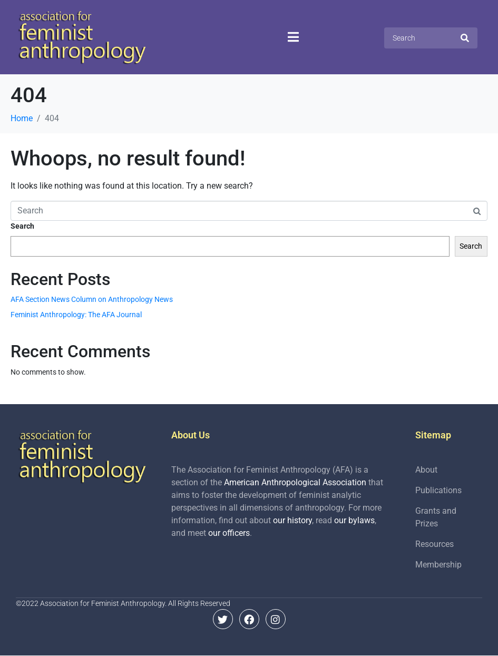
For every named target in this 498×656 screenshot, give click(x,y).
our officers (229, 533)
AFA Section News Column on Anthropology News (92, 299)
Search (22, 226)
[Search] (464, 37)
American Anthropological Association (295, 482)
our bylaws (354, 520)
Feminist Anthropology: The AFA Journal (76, 314)
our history (292, 520)
